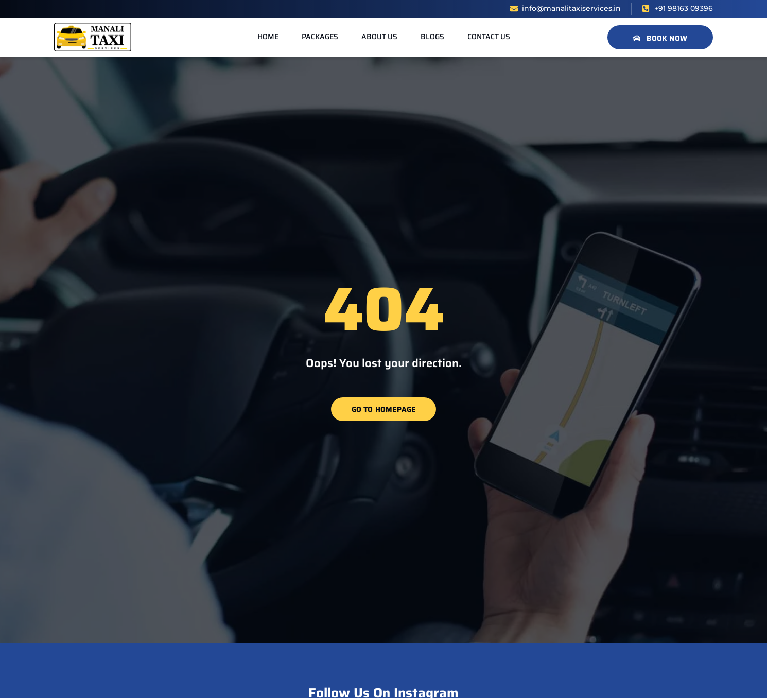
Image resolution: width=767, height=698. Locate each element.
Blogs (432, 36)
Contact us (488, 36)
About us (379, 36)
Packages (320, 36)
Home (267, 36)
